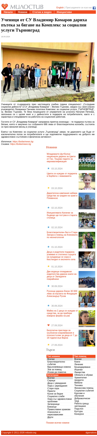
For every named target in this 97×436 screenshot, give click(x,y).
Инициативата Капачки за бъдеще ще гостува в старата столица (62, 215)
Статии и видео (41, 12)
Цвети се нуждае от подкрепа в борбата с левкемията (62, 174)
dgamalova (91, 432)
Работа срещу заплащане (81, 404)
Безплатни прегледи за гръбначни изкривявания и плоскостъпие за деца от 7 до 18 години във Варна (62, 334)
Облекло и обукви (83, 375)
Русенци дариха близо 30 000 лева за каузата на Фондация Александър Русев (62, 293)
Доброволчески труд (82, 399)
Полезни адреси (14, 15)
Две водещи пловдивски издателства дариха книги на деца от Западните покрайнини (62, 275)
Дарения (34, 15)
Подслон (78, 409)
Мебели (78, 383)
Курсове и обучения (79, 394)
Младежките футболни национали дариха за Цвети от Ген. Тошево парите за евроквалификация (61, 158)
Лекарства (79, 372)
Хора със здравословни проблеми (59, 400)
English (60, 7)
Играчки (78, 369)
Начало (8, 12)
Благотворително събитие (56, 363)
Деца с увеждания (56, 383)
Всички (51, 359)
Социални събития (84, 390)
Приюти (51, 391)
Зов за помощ (54, 369)
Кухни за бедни (55, 393)
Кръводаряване (82, 367)
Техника (78, 385)
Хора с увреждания (57, 386)
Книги (77, 362)
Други (50, 417)
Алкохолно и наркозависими (55, 413)
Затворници (53, 404)
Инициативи (64, 12)
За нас (64, 15)
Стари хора (53, 388)
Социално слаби (55, 396)
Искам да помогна (56, 372)
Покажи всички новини (57, 423)
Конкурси (79, 414)
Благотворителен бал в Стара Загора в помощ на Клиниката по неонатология (62, 235)
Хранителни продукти (80, 378)
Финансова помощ (83, 388)
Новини (22, 12)
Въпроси (49, 15)
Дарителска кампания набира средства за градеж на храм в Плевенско (62, 195)
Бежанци (51, 407)
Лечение (78, 364)
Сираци (51, 380)
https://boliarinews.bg (23, 141)
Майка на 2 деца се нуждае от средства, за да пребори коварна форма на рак (62, 313)
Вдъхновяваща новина (59, 367)
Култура (78, 411)
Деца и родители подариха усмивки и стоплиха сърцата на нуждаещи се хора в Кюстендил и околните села (61, 256)
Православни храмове (58, 409)
